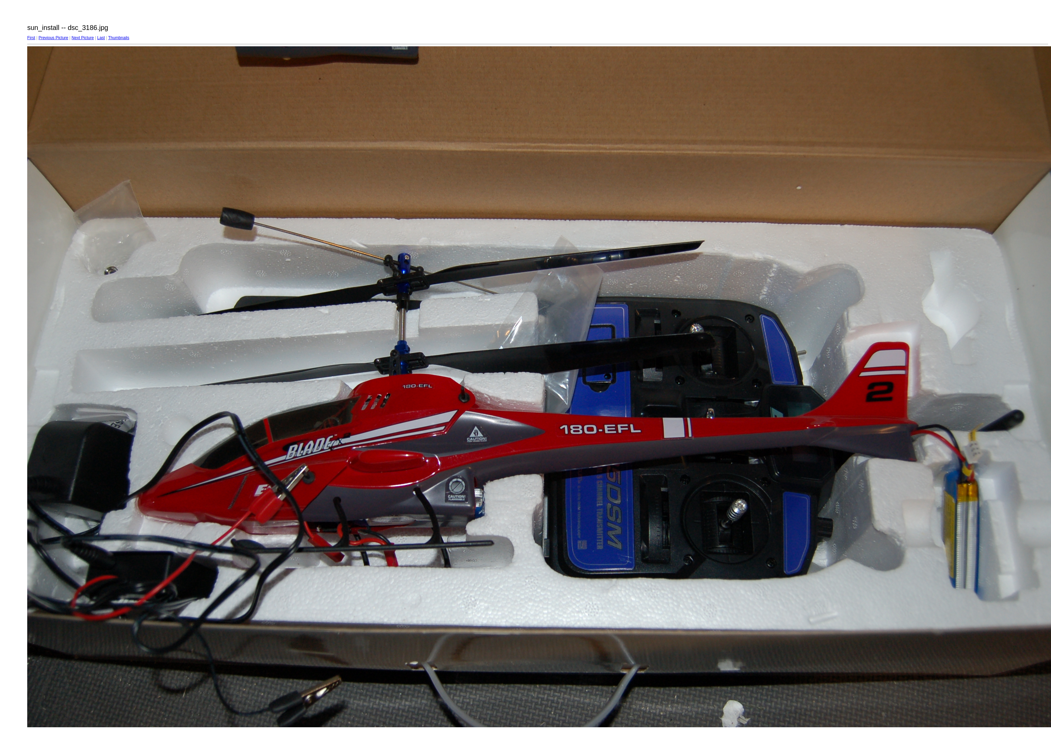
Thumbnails (118, 37)
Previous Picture (53, 37)
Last (101, 37)
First (31, 37)
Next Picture (82, 37)
